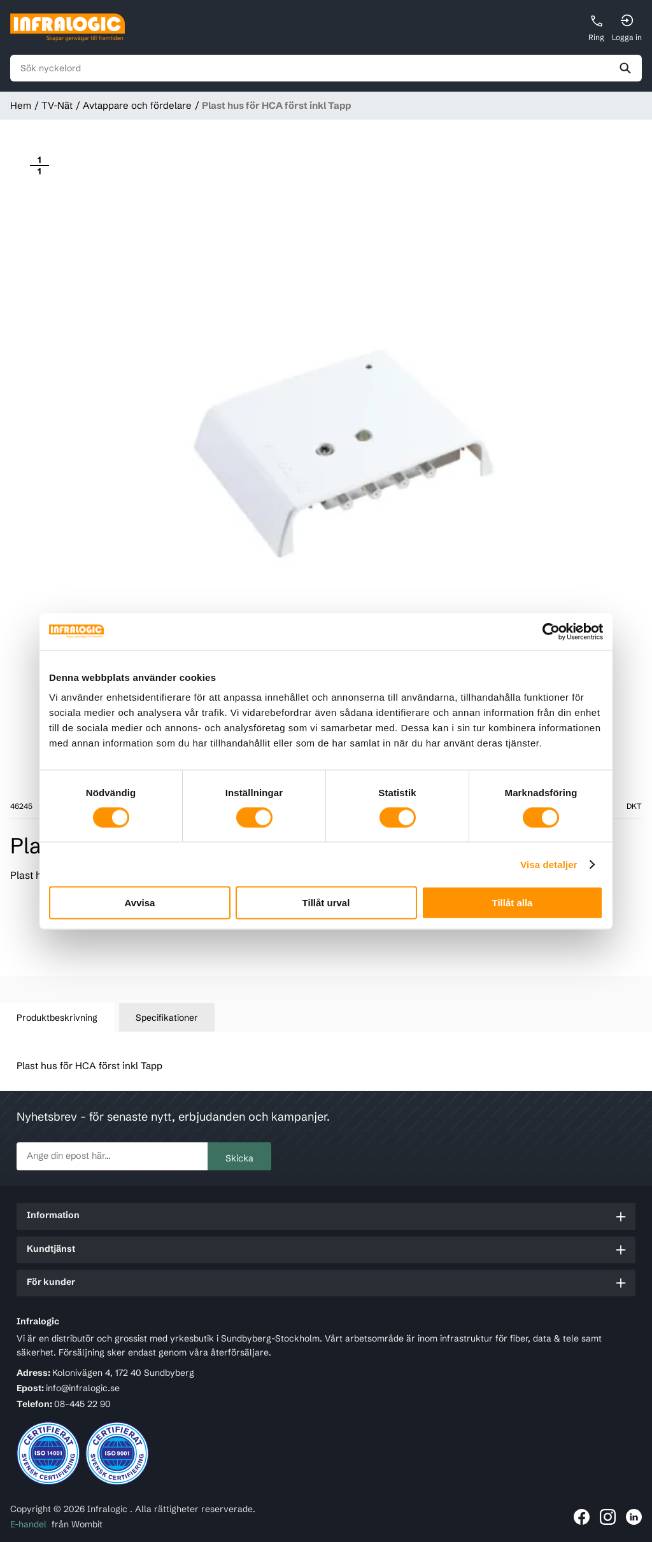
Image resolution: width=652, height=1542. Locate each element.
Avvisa (140, 902)
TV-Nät (57, 105)
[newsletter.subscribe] (112, 1156)
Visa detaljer (548, 864)
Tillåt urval (326, 902)
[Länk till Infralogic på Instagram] (608, 1517)
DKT (634, 806)
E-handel (28, 1524)
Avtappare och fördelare (137, 105)
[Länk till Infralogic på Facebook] (582, 1517)
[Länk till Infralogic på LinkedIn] (634, 1517)
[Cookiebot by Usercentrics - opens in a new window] (547, 631)
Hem (20, 105)
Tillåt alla (512, 902)
